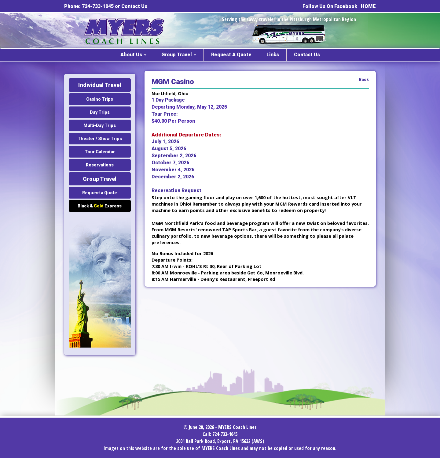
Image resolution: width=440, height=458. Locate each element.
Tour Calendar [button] (100, 151)
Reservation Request (176, 190)
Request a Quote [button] (99, 192)
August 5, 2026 (169, 148)
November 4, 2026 (173, 170)
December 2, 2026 (173, 177)
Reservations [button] (100, 164)
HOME (368, 6)
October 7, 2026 (170, 163)
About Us (133, 55)
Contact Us (134, 6)
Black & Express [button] (100, 205)
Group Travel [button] (99, 179)
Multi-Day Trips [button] (99, 125)
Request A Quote (231, 55)
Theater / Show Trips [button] (100, 138)
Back (364, 79)
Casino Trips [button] (99, 99)
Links (272, 55)
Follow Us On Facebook (329, 6)
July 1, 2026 (165, 141)
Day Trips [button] (100, 112)
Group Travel (178, 55)
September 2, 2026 (174, 155)
